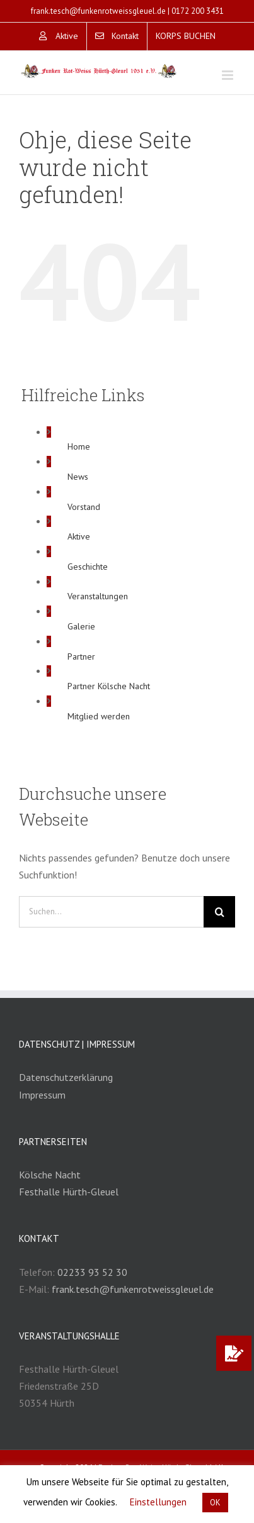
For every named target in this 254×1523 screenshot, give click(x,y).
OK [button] (215, 1502)
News (77, 476)
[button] (233, 1353)
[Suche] (219, 912)
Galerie (81, 626)
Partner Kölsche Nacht (108, 686)
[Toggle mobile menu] (228, 75)
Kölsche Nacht (50, 1174)
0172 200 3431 (197, 11)
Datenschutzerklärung (66, 1077)
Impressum (42, 1094)
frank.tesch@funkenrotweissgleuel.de (98, 11)
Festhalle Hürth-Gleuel (68, 1191)
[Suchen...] (111, 912)
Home (78, 446)
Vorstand (83, 506)
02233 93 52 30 (92, 1272)
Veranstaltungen (97, 596)
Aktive (78, 536)
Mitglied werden (98, 716)
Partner (81, 656)
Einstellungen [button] (158, 1502)
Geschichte (87, 566)
